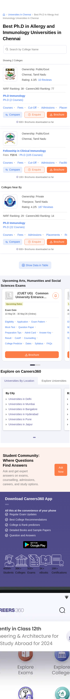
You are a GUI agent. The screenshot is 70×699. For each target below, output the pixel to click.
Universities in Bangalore (23, 409)
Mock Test (10, 327)
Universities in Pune (20, 419)
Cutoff (18, 338)
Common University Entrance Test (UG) (31, 297)
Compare (12, 114)
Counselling (30, 338)
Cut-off (32, 107)
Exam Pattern (38, 322)
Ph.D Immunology (14, 95)
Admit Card (30, 333)
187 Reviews (45, 207)
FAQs (49, 343)
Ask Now (60, 469)
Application (22, 322)
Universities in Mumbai (22, 404)
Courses (8, 107)
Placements (53, 234)
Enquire (34, 114)
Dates (28, 343)
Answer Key (45, 333)
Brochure (57, 114)
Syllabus (39, 343)
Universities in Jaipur (21, 424)
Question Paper (26, 327)
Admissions (48, 107)
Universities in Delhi (20, 399)
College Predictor (13, 343)
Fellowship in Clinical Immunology (24, 150)
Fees (20, 107)
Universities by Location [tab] (19, 380)
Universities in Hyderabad (23, 414)
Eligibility (9, 322)
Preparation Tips (13, 333)
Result (8, 338)
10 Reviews (45, 79)
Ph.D (13, 99)
